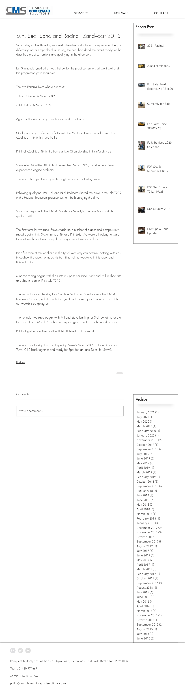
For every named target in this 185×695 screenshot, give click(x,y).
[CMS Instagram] (13, 650)
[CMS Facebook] (28, 650)
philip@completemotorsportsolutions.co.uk (38, 683)
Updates (20, 362)
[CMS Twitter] (20, 650)
